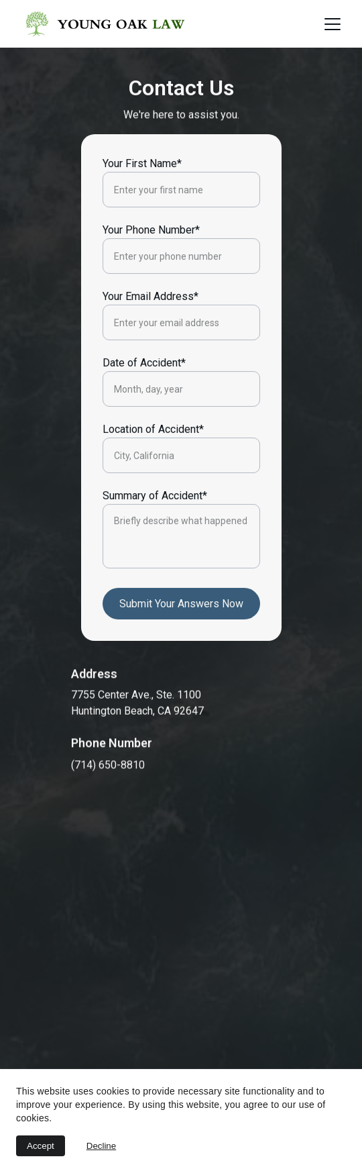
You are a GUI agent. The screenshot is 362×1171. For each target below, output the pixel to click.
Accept (40, 1146)
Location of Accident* (153, 447)
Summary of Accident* (155, 513)
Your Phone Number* (151, 248)
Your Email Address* (150, 314)
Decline (101, 1146)
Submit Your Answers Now (181, 621)
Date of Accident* (144, 380)
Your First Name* (142, 181)
